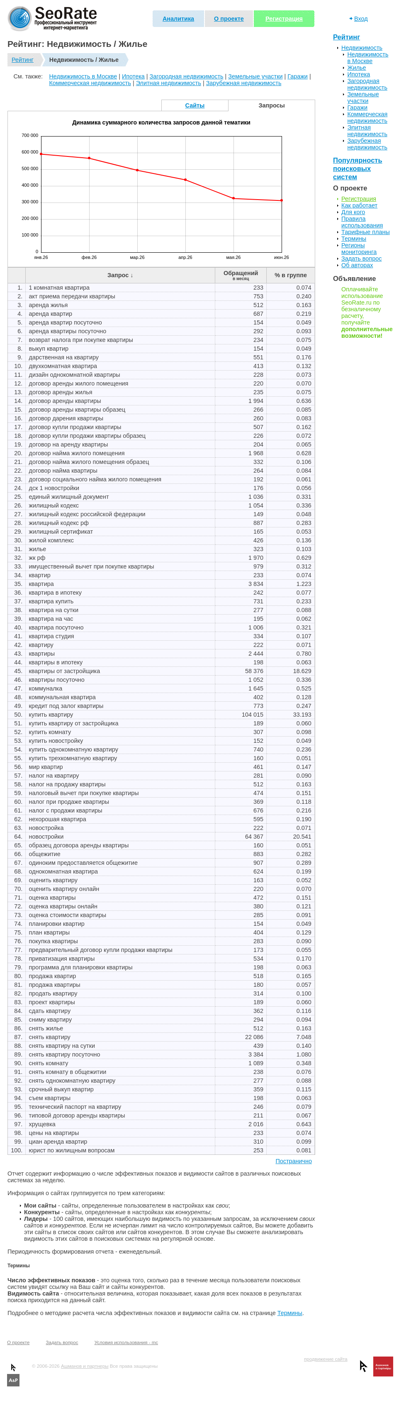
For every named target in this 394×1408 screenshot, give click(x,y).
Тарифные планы (365, 232)
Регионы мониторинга (359, 248)
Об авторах (357, 265)
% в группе (291, 275)
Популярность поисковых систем (357, 168)
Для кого (353, 212)
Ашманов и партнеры (84, 1366)
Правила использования (362, 222)
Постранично (293, 1161)
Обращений (241, 275)
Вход (361, 18)
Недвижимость (361, 47)
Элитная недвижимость (168, 83)
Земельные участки (255, 76)
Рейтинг (23, 59)
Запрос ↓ (120, 275)
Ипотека (133, 76)
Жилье (356, 67)
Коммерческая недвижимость (90, 83)
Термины (289, 1313)
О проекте (229, 18)
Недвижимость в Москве (83, 76)
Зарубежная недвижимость (244, 83)
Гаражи (297, 76)
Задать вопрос (361, 258)
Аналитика (178, 18)
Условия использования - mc (126, 1342)
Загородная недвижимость (187, 76)
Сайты (195, 105)
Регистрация (284, 18)
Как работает (359, 205)
